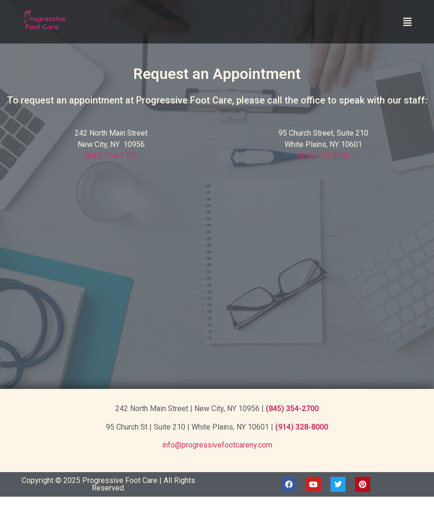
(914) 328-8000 (323, 155)
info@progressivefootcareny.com (217, 444)
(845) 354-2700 (111, 155)
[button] (407, 22)
